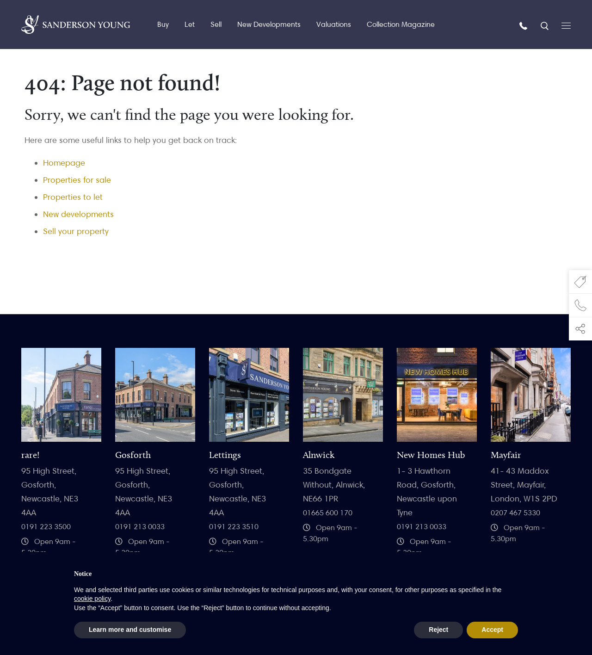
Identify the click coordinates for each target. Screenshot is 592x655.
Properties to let (73, 197)
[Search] (545, 25)
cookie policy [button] (92, 598)
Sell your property (76, 231)
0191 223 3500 (46, 526)
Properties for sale (77, 180)
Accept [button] (492, 629)
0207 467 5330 (515, 512)
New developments (78, 214)
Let (190, 24)
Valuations (333, 24)
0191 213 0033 (140, 526)
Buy (163, 24)
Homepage (64, 162)
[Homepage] (75, 24)
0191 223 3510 (234, 526)
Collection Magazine (401, 24)
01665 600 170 (327, 512)
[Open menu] (566, 25)
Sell (216, 24)
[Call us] (524, 25)
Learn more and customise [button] (130, 629)
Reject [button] (438, 629)
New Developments (269, 24)
